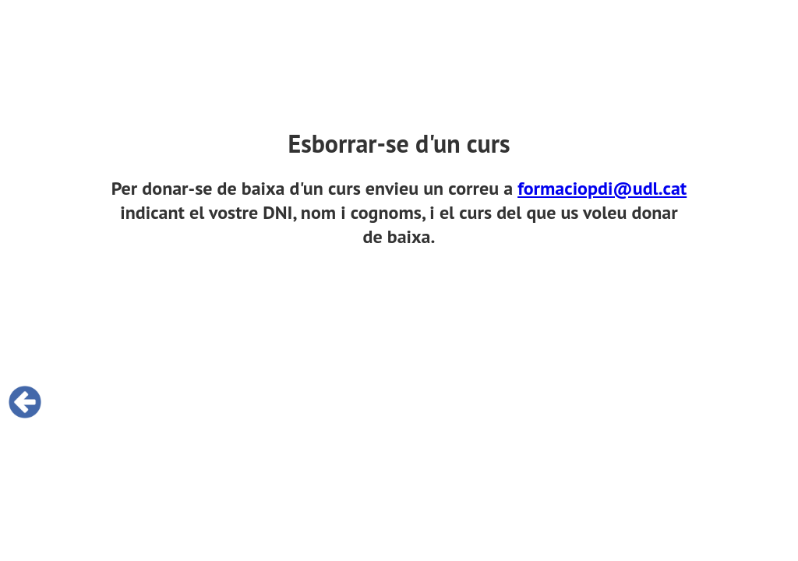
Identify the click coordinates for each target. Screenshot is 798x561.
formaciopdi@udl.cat (602, 188)
